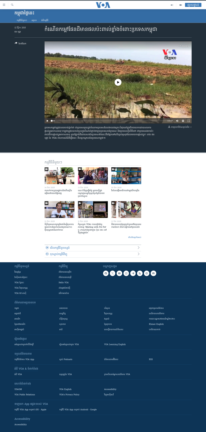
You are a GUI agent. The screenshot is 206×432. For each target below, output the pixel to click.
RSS (151, 359)
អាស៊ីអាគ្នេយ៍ (19, 329)
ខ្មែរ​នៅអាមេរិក (20, 324)
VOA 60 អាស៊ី (20, 293)
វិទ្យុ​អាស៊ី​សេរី (109, 394)
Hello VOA (64, 282)
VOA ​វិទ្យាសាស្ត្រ (21, 288)
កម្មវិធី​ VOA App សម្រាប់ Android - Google (78, 409)
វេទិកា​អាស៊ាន (64, 293)
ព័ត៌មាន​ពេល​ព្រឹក (65, 272)
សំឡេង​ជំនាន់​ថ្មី (64, 288)
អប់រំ (61, 329)
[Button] (20, 44)
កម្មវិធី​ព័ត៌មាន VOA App (24, 359)
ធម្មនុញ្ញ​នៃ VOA (65, 374)
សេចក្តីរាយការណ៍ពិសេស (113, 329)
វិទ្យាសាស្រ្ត (108, 313)
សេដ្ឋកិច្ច (62, 313)
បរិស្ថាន (107, 308)
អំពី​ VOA (18, 374)
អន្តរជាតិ (18, 313)
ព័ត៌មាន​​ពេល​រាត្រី (65, 277)
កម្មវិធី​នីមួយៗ (22, 20)
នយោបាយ (63, 308)
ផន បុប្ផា (18, 31)
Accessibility (110, 389)
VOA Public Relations (25, 394)
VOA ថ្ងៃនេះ (19, 282)
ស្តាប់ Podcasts (65, 359)
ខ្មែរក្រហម (108, 324)
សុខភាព (62, 324)
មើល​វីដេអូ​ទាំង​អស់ (134, 237)
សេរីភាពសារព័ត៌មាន (156, 313)
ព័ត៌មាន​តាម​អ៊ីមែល (111, 359)
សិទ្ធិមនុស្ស (63, 319)
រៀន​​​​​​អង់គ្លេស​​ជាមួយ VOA (69, 344)
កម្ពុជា (17, 308)
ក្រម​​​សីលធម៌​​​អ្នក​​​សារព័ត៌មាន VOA (117, 374)
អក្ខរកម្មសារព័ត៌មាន (156, 308)
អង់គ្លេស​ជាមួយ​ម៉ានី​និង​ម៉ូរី (24, 344)
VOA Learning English (115, 344)
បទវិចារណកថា (154, 329)
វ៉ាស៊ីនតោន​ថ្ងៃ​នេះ (21, 277)
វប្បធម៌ (106, 319)
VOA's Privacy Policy (69, 394)
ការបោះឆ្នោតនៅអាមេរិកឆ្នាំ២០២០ (162, 319)
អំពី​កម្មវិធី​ (44, 20)
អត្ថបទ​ (34, 20)
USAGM (18, 389)
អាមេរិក (17, 319)
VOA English (65, 389)
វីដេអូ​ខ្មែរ (18, 272)
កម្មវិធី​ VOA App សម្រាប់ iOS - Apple (30, 409)
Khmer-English (156, 324)
